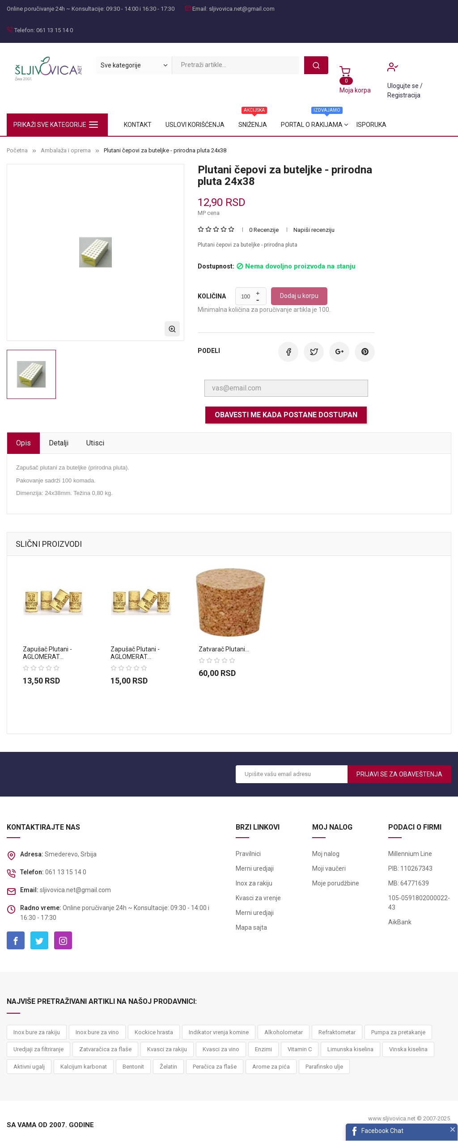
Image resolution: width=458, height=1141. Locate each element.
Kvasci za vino (221, 1049)
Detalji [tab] (58, 443)
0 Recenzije (264, 230)
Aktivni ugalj (29, 1066)
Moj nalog (325, 853)
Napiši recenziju (314, 230)
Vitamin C (300, 1049)
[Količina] (246, 296)
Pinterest (365, 352)
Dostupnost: (216, 266)
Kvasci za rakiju (167, 1049)
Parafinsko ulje (324, 1066)
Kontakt (378, 124)
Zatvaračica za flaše (105, 1049)
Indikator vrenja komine (219, 1032)
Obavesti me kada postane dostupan (286, 415)
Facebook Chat (382, 1130)
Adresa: (31, 854)
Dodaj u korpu (299, 295)
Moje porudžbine (335, 883)
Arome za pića (271, 1066)
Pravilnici (248, 853)
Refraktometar (337, 1032)
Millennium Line (410, 853)
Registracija (403, 95)
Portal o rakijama (200, 120)
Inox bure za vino (97, 1032)
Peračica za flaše (215, 1066)
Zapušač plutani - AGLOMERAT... (47, 653)
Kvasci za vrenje (258, 898)
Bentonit (133, 1066)
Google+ (339, 352)
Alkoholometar (283, 1032)
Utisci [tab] (95, 443)
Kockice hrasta (154, 1032)
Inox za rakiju (254, 883)
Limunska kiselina (350, 1049)
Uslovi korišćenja (319, 124)
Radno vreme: (40, 907)
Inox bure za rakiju (36, 1032)
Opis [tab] (23, 443)
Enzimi (263, 1049)
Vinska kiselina (408, 1049)
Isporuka (139, 124)
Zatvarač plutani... (224, 649)
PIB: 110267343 (410, 868)
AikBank (399, 922)
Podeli (288, 352)
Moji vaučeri (329, 868)
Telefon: (24, 30)
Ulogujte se (403, 85)
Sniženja (260, 120)
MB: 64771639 (408, 883)
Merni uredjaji (255, 868)
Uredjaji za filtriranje (38, 1049)
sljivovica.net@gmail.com (242, 8)
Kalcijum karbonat (83, 1066)
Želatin (168, 1066)
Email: (200, 8)
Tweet (314, 352)
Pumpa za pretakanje (398, 1032)
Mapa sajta (251, 927)
